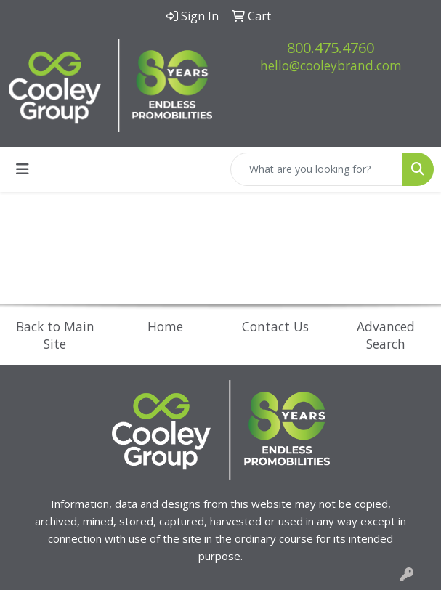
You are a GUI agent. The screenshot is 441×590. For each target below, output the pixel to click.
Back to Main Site (55, 335)
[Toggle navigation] (22, 169)
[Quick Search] (316, 169)
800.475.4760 (330, 47)
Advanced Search (386, 335)
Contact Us (275, 326)
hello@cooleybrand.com (331, 65)
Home (165, 326)
